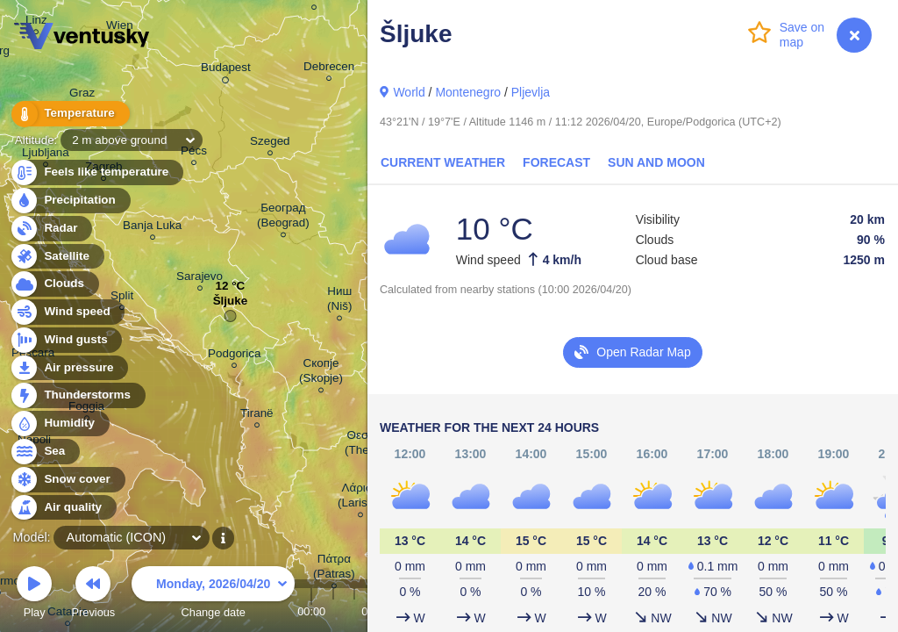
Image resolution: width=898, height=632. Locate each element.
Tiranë (257, 415)
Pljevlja (530, 92)
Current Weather (443, 162)
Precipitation (70, 200)
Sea (44, 451)
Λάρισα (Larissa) (360, 497)
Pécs (194, 153)
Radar (51, 228)
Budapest (226, 70)
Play (34, 595)
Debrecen (328, 69)
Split (121, 298)
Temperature (69, 113)
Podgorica (234, 356)
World (408, 92)
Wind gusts (66, 340)
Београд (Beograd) (283, 217)
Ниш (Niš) (339, 301)
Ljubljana (45, 155)
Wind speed (67, 312)
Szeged (270, 143)
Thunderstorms (77, 395)
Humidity (59, 423)
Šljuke (230, 305)
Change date (213, 595)
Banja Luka (152, 228)
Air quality (63, 508)
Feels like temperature (96, 172)
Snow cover (67, 479)
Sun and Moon (656, 162)
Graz (82, 95)
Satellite (56, 256)
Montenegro (468, 92)
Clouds (54, 284)
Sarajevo (199, 278)
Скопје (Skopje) (321, 373)
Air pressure (69, 368)
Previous (93, 595)
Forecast (556, 162)
